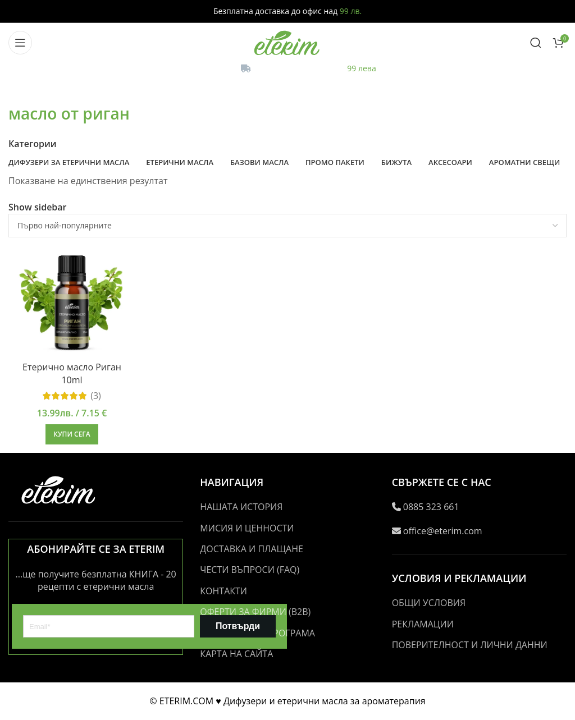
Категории (32, 143)
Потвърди (238, 626)
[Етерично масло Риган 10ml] (72, 301)
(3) (95, 395)
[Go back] (22, 89)
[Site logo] (287, 41)
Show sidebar (37, 207)
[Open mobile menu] (20, 42)
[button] (71, 434)
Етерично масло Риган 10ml (71, 373)
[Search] (535, 42)
